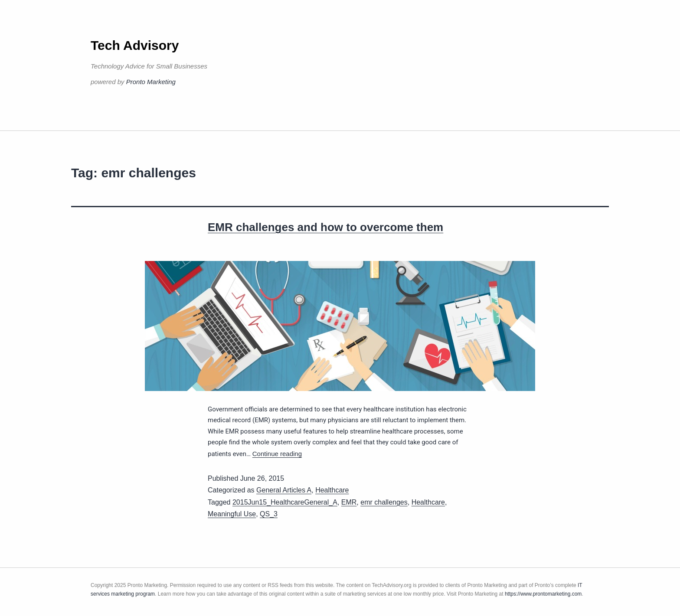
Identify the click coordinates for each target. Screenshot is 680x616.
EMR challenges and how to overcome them (325, 227)
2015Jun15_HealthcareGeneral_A (284, 502)
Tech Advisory (135, 45)
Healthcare (332, 490)
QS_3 (269, 514)
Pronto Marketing (151, 81)
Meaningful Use (232, 514)
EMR (349, 502)
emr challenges (384, 502)
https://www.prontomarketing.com (543, 594)
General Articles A (283, 490)
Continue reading (277, 453)
